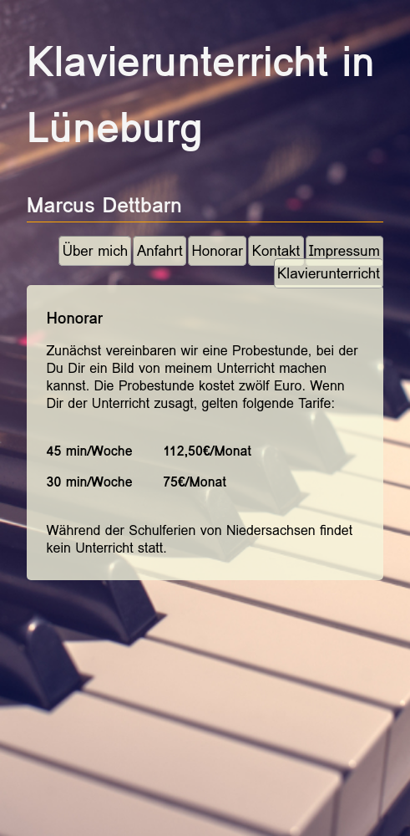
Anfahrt (160, 251)
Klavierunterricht (328, 274)
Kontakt (276, 251)
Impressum (344, 251)
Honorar (216, 251)
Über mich (95, 251)
